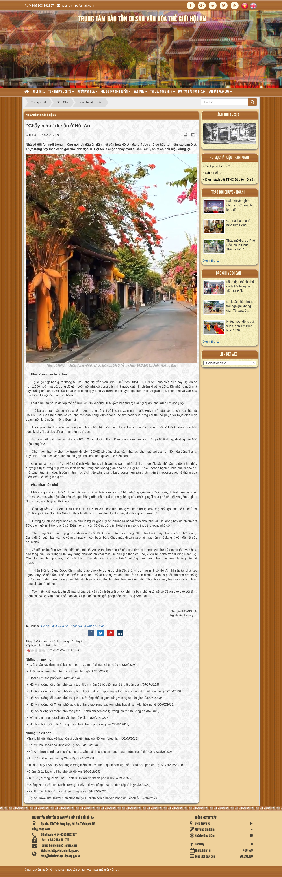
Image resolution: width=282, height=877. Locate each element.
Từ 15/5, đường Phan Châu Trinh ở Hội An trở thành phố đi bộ (71, 778)
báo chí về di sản (228, 273)
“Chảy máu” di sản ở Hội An (41, 115)
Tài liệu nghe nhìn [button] (162, 93)
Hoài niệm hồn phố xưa (46, 678)
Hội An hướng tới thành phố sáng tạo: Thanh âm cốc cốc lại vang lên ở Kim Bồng (85, 711)
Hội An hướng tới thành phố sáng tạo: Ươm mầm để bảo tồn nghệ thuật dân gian (85, 684)
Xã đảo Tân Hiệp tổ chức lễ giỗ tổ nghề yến (58, 791)
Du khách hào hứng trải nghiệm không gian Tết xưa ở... (240, 306)
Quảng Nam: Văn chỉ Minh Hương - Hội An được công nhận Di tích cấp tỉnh (80, 785)
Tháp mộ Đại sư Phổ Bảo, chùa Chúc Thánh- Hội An (240, 245)
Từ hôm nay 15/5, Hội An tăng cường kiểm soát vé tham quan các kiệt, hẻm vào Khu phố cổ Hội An (96, 765)
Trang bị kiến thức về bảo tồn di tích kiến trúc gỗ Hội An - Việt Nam (74, 738)
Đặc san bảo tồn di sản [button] (191, 91)
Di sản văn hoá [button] (87, 93)
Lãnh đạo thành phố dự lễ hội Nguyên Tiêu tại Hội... (240, 286)
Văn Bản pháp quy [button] (220, 93)
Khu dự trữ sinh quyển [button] (115, 93)
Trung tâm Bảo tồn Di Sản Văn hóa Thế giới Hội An (85, 869)
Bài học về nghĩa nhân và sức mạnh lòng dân (239, 205)
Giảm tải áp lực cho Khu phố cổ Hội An (55, 771)
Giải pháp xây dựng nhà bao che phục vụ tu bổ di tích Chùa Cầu (74, 664)
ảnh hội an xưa (228, 115)
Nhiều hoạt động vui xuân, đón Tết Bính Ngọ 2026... (240, 326)
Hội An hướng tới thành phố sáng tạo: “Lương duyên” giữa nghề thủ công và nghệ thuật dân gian (96, 691)
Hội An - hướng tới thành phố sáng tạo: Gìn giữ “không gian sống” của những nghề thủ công (91, 751)
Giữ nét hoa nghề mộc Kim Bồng (238, 223)
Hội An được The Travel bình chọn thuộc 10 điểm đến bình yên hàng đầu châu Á (83, 798)
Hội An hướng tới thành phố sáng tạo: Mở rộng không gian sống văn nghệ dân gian (87, 698)
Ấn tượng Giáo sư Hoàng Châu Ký (52, 758)
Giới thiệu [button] (39, 91)
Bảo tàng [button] (140, 93)
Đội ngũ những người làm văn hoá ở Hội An (59, 717)
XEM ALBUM (230, 134)
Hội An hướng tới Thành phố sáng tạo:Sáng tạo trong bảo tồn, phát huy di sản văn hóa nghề (93, 704)
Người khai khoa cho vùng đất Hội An (54, 745)
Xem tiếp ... (211, 260)
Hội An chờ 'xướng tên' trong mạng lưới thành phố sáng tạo (70, 724)
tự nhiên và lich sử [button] (61, 93)
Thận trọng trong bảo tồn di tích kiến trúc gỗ (60, 671)
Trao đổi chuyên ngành (229, 192)
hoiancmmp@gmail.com (77, 5)
